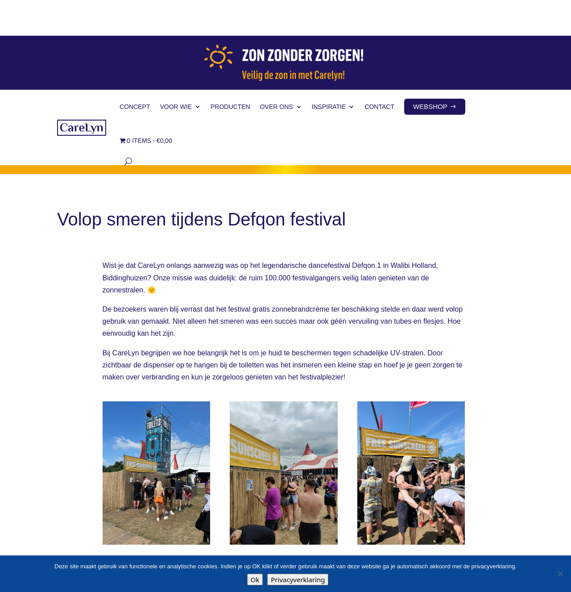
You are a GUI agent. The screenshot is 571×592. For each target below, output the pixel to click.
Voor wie (176, 71)
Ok (255, 579)
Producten (230, 71)
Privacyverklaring (298, 579)
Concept (135, 71)
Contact (379, 71)
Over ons (276, 71)
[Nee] (559, 573)
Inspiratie (329, 71)
